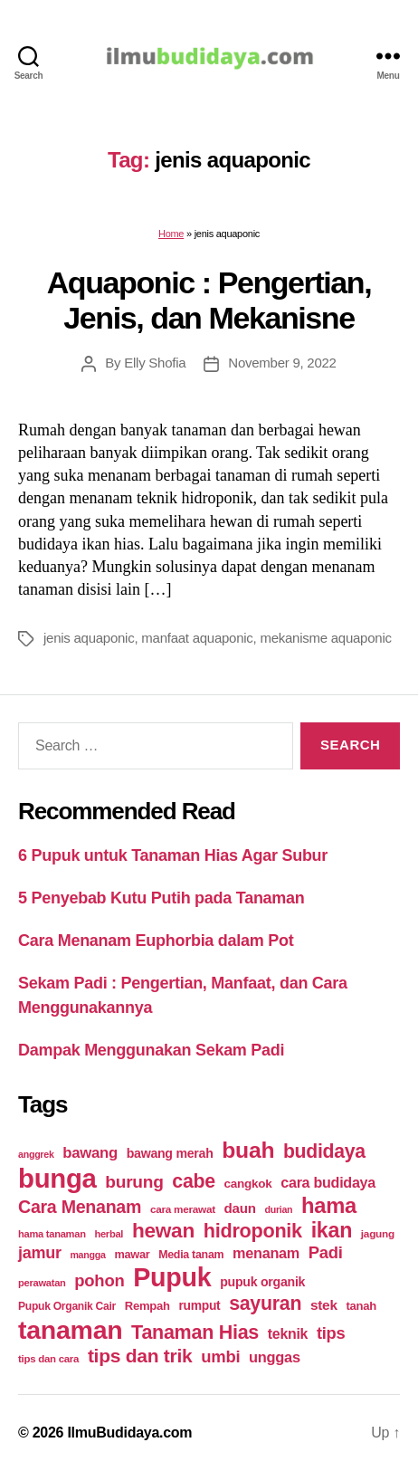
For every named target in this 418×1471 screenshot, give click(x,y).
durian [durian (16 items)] (278, 1209)
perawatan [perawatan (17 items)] (42, 1282)
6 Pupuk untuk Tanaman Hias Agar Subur (173, 855)
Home (171, 233)
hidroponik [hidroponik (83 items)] (253, 1230)
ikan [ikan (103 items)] (331, 1230)
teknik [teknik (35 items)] (288, 1334)
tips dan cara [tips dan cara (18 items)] (48, 1358)
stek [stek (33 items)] (323, 1305)
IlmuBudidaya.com (129, 1432)
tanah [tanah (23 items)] (360, 1306)
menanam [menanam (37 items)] (266, 1253)
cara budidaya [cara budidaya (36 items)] (327, 1182)
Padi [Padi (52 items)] (326, 1252)
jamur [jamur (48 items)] (40, 1253)
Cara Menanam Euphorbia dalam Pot (155, 940)
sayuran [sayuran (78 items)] (265, 1303)
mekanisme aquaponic (325, 637)
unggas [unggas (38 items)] (274, 1357)
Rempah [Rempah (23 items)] (147, 1306)
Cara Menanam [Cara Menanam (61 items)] (79, 1207)
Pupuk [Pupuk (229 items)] (172, 1277)
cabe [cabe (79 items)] (193, 1181)
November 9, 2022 (282, 362)
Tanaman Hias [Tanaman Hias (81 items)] (195, 1332)
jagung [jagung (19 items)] (377, 1233)
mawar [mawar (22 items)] (131, 1254)
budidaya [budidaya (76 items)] (324, 1151)
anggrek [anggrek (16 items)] (36, 1154)
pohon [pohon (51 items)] (99, 1280)
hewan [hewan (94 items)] (163, 1230)
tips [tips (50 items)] (331, 1332)
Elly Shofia (154, 362)
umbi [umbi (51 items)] (220, 1356)
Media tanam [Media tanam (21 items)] (190, 1254)
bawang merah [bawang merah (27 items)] (170, 1153)
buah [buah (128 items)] (248, 1150)
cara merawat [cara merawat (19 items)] (182, 1209)
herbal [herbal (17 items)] (108, 1233)
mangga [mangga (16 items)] (87, 1254)
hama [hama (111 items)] (328, 1206)
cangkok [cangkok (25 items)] (248, 1183)
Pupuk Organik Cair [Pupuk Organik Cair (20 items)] (67, 1306)
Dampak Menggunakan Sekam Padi (151, 1050)
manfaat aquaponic (196, 637)
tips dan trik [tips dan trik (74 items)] (140, 1355)
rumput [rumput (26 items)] (199, 1305)
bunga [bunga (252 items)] (57, 1178)
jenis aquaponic (88, 637)
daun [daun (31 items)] (240, 1208)
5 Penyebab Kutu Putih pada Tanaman (161, 898)
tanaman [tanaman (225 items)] (70, 1329)
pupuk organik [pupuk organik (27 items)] (262, 1282)
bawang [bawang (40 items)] (90, 1152)
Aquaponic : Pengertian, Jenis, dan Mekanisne (209, 300)
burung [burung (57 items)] (134, 1181)
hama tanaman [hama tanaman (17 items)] (52, 1233)
